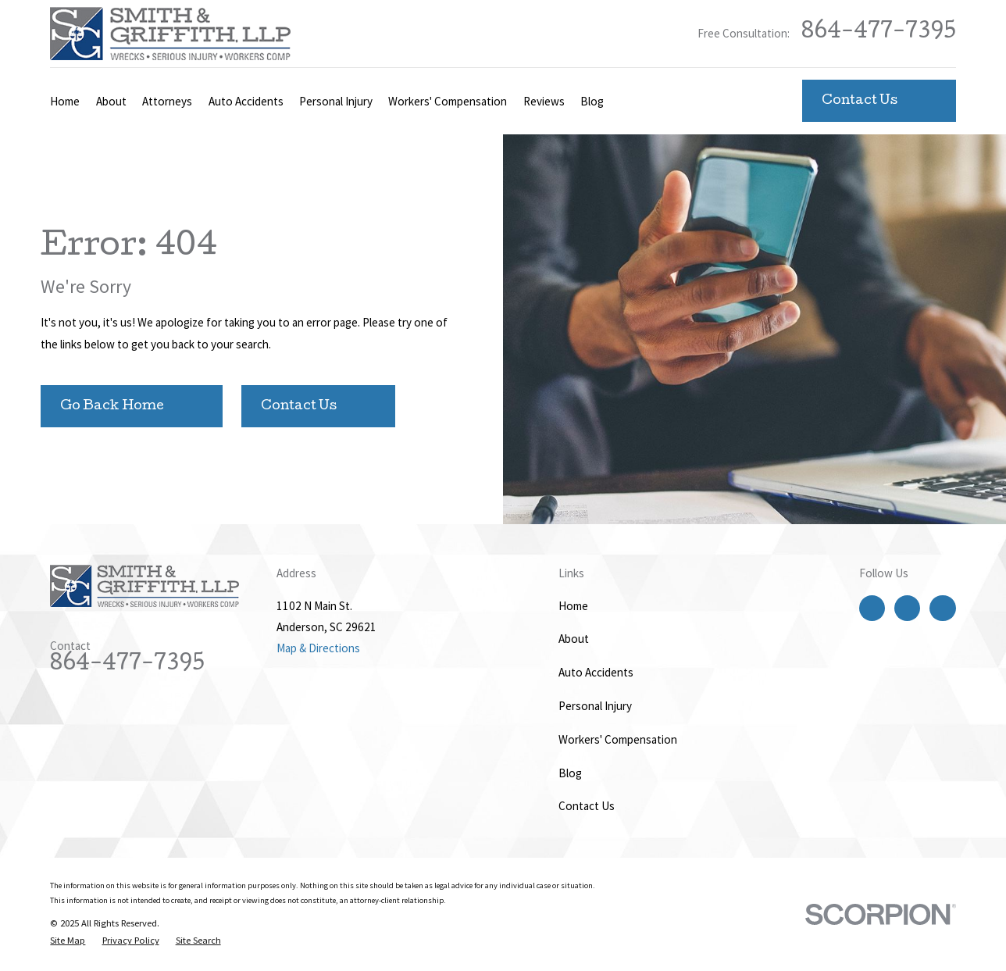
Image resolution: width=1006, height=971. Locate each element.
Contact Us (586, 805)
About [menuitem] (111, 101)
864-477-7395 (878, 33)
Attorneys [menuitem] (167, 101)
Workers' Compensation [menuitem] (447, 101)
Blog (570, 773)
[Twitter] (908, 608)
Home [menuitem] (65, 101)
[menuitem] (67, 941)
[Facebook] (872, 608)
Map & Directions (318, 648)
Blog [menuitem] (592, 101)
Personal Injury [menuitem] (336, 101)
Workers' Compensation (617, 739)
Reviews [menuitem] (544, 101)
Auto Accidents (595, 672)
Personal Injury (595, 705)
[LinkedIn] (943, 608)
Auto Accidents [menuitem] (246, 101)
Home (573, 605)
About (573, 638)
